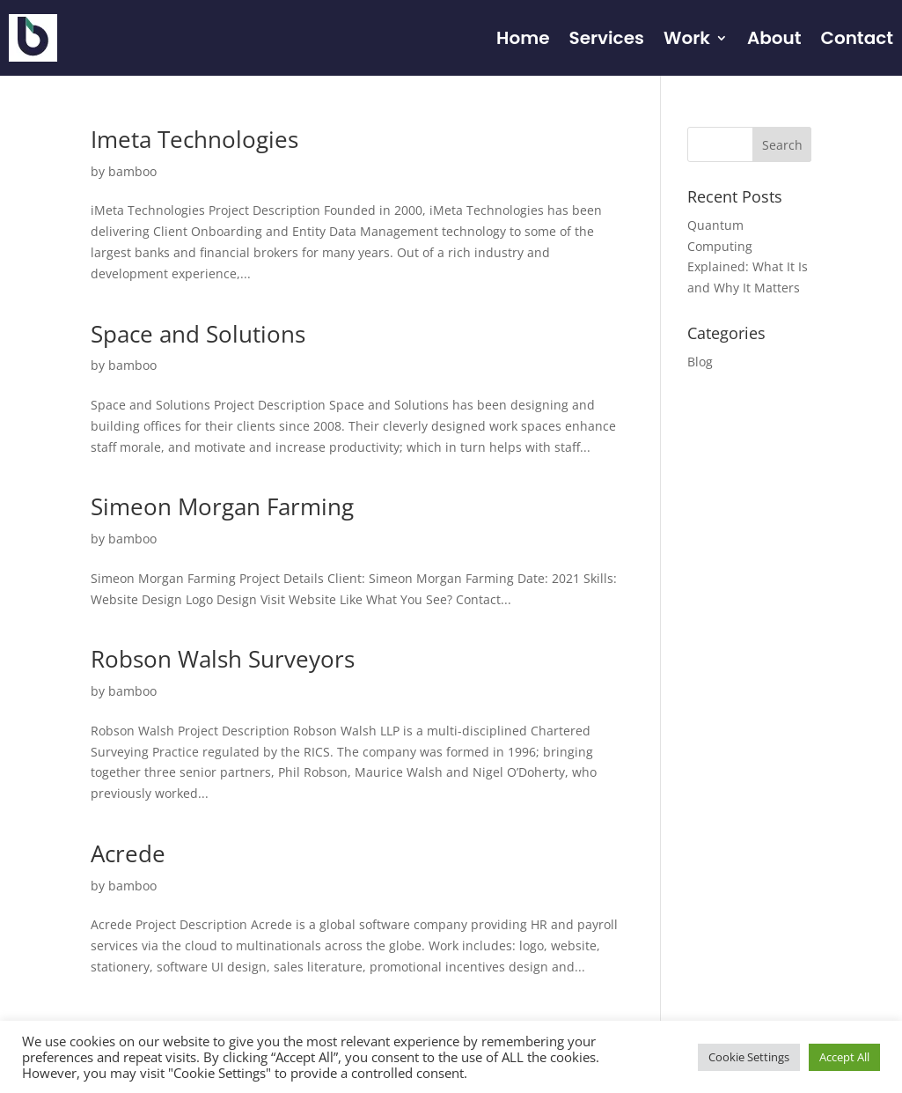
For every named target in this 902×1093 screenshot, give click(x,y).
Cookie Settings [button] (748, 1057)
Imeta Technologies (194, 139)
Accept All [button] (844, 1057)
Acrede (128, 853)
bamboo (132, 171)
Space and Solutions (198, 334)
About (774, 38)
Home (522, 38)
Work (687, 38)
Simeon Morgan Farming (222, 506)
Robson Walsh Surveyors (223, 659)
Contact (857, 38)
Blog (700, 361)
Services (605, 38)
